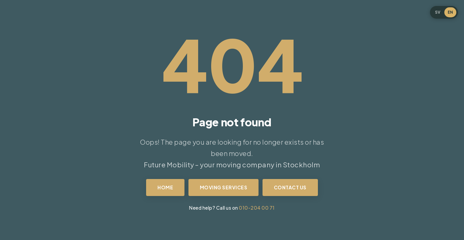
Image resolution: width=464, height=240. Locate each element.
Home (165, 187)
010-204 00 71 (257, 208)
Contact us (290, 187)
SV (437, 12)
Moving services (224, 187)
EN (450, 12)
